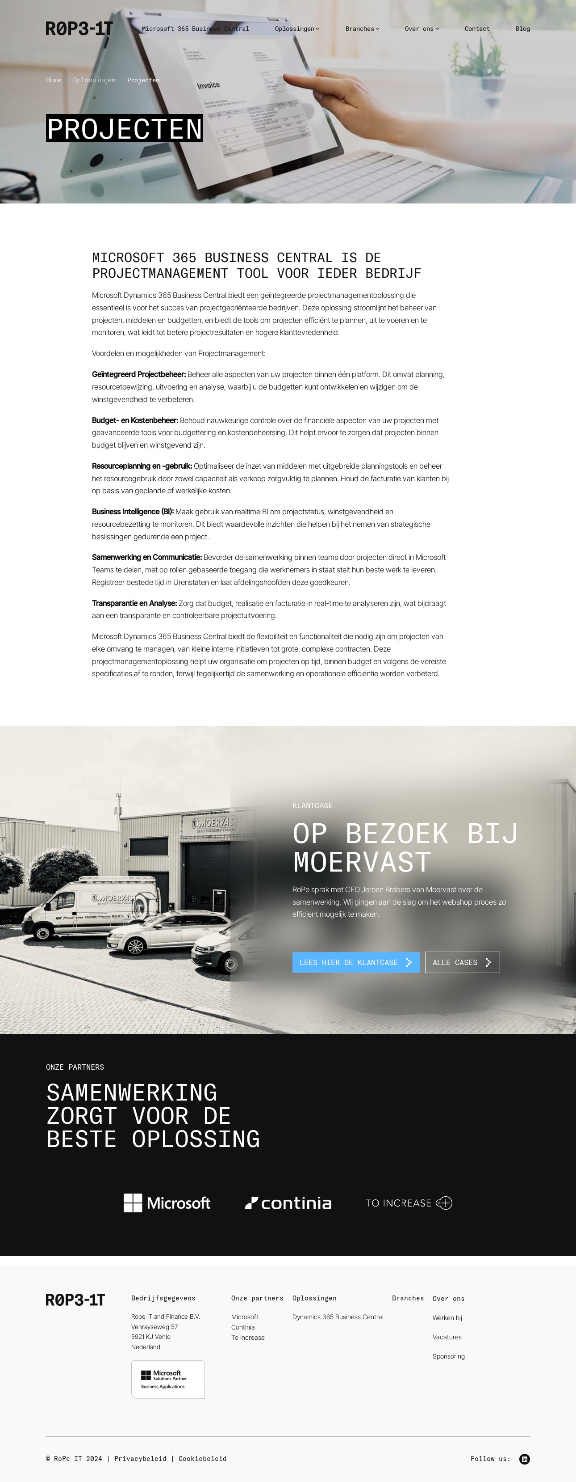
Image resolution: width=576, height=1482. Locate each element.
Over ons (449, 1299)
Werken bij (447, 1317)
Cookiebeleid (203, 1459)
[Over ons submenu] (437, 28)
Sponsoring (449, 1356)
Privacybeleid (140, 1459)
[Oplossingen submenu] (318, 28)
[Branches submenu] (378, 28)
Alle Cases (455, 962)
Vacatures (447, 1337)
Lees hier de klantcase (349, 962)
